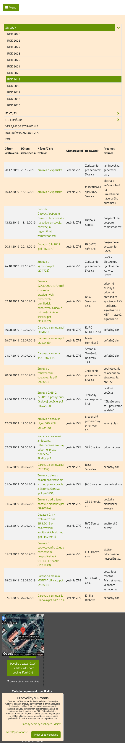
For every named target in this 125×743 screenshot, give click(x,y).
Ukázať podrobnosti (16, 732)
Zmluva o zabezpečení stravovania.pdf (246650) (47, 375)
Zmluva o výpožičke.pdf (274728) (46, 266)
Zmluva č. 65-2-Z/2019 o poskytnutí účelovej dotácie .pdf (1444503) (51, 399)
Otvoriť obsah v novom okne (23, 681)
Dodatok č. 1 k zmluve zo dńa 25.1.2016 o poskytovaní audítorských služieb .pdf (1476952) (50, 525)
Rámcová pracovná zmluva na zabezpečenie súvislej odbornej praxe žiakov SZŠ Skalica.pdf (51, 447)
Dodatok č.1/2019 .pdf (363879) (49, 246)
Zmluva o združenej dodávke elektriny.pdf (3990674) (51, 503)
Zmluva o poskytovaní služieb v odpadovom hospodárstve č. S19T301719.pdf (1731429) (51, 554)
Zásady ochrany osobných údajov (41, 724)
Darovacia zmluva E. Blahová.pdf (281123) (51, 597)
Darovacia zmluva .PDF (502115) (49, 355)
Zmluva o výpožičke (50, 170)
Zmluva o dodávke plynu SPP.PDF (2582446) (49, 423)
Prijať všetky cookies (46, 734)
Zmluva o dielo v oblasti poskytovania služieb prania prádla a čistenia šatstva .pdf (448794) (51, 484)
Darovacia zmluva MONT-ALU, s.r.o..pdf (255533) (50, 580)
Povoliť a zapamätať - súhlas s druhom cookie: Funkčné (22, 668)
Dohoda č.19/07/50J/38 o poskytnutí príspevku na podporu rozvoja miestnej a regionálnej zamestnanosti (51, 222)
